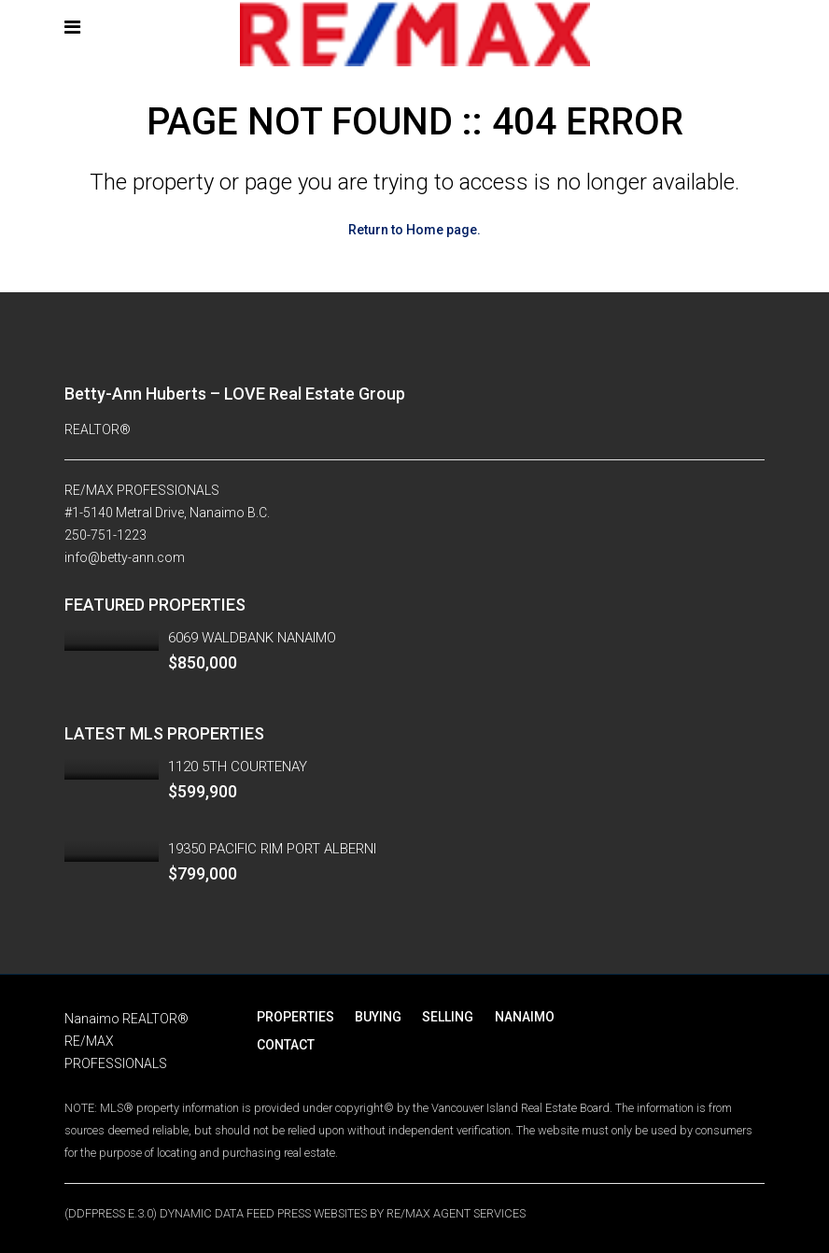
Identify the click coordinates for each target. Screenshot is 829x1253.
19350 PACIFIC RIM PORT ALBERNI (272, 848)
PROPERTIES (294, 1016)
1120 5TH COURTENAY (237, 766)
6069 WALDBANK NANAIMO (252, 637)
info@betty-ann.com (124, 557)
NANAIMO (517, 1016)
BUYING (375, 1016)
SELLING (443, 1016)
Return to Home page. (414, 229)
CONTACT (285, 1044)
